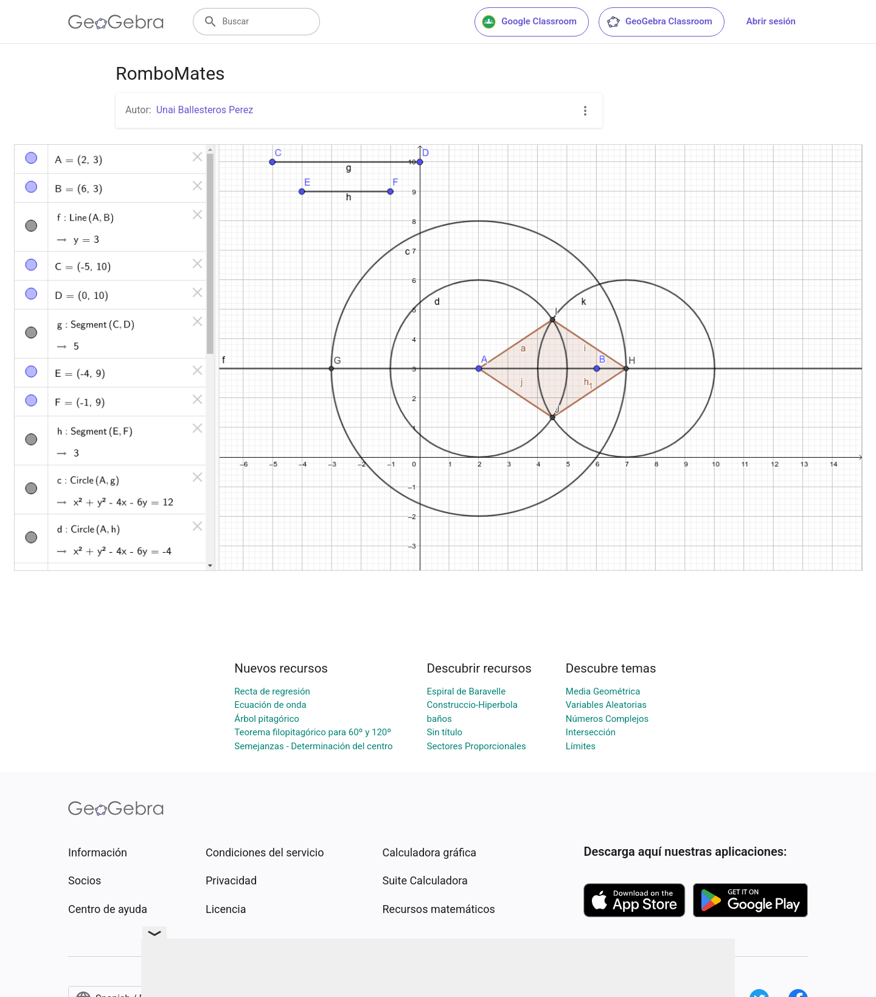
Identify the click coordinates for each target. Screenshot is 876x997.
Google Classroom (529, 22)
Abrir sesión (771, 21)
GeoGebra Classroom (659, 22)
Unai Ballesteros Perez (204, 110)
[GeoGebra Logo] (116, 22)
